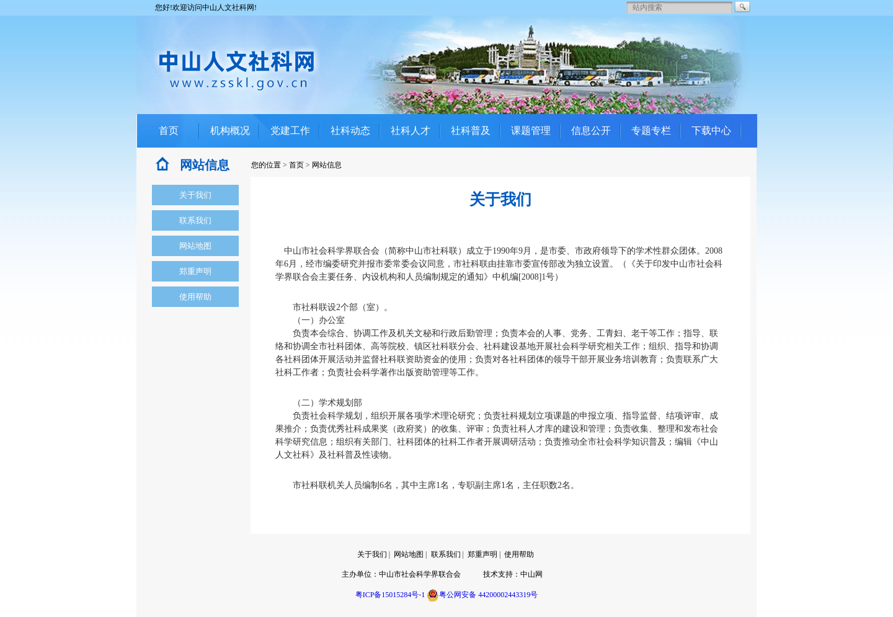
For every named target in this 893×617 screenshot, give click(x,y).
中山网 (531, 574)
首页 (169, 130)
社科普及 (471, 130)
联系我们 (195, 220)
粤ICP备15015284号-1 (390, 594)
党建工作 (290, 130)
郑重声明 (195, 271)
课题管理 (531, 130)
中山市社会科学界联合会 (420, 574)
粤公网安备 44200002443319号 (482, 594)
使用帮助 (195, 296)
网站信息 (327, 165)
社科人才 (410, 130)
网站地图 (195, 246)
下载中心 (711, 130)
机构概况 (230, 130)
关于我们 (195, 195)
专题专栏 (651, 130)
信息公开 (591, 130)
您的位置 (266, 165)
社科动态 (350, 130)
